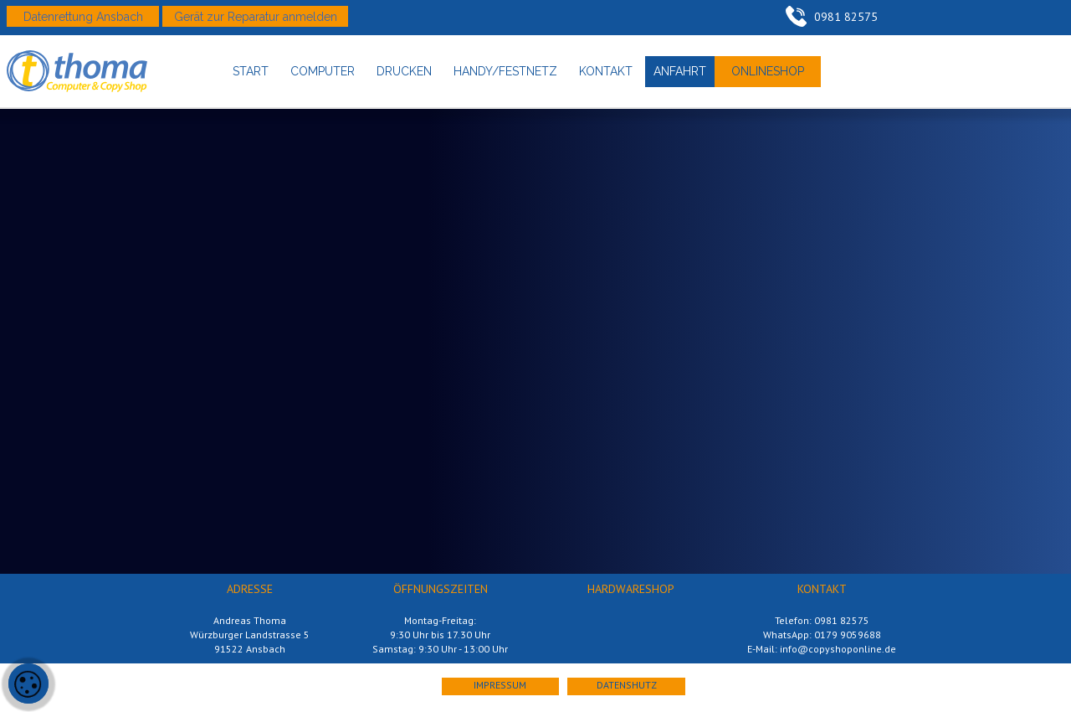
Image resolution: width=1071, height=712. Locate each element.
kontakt (606, 71)
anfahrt (679, 71)
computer (322, 71)
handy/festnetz (505, 71)
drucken (404, 71)
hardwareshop (630, 588)
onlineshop (767, 71)
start (251, 71)
